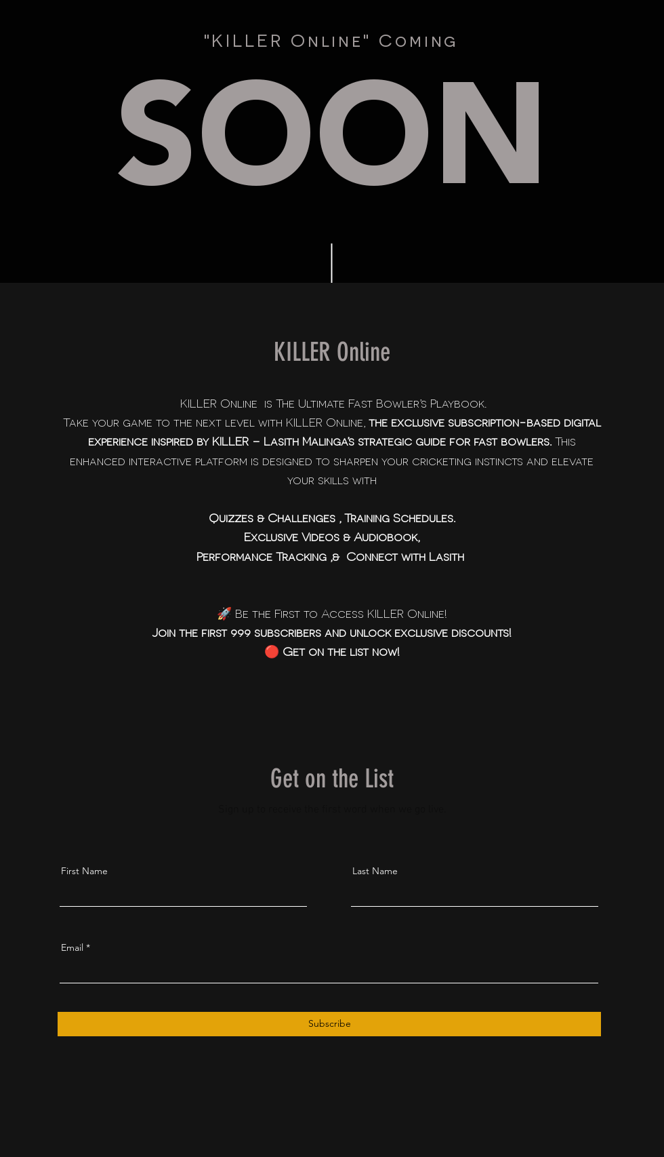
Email (72, 947)
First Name (84, 871)
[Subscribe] (329, 1024)
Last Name (375, 871)
